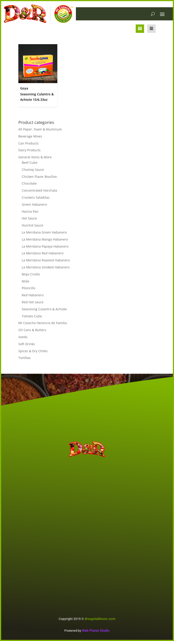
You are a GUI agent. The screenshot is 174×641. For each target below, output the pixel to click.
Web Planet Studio (96, 631)
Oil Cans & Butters (32, 330)
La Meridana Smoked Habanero (46, 267)
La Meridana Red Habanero (42, 253)
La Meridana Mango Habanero (45, 239)
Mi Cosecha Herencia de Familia (42, 323)
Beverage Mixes (30, 136)
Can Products (28, 143)
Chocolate (29, 183)
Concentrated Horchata (39, 190)
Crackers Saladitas (36, 197)
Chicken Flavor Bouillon (39, 176)
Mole (25, 281)
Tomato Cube (32, 316)
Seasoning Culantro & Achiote (44, 309)
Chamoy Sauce (33, 169)
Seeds (22, 337)
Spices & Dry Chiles (33, 351)
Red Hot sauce (33, 302)
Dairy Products (29, 150)
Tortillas (24, 358)
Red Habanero (33, 295)
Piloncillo (28, 288)
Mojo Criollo (31, 274)
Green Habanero (34, 204)
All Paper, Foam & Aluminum (40, 129)
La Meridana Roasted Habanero (46, 260)
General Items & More (35, 157)
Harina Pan (30, 211)
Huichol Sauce (32, 225)
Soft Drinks (26, 344)
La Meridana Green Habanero (44, 232)
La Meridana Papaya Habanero (45, 246)
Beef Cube (29, 162)
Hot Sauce (29, 218)
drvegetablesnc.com (100, 619)
